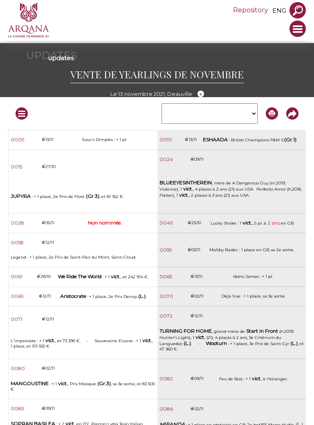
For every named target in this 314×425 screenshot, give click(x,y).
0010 (165, 139)
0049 (166, 223)
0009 (18, 139)
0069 (17, 296)
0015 (16, 167)
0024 (166, 159)
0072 (166, 316)
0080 (18, 368)
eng (279, 10)
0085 (17, 408)
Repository (250, 10)
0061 (16, 276)
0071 (16, 319)
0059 (165, 250)
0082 (166, 378)
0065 (165, 276)
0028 (17, 223)
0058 (17, 242)
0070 (166, 296)
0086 (166, 409)
